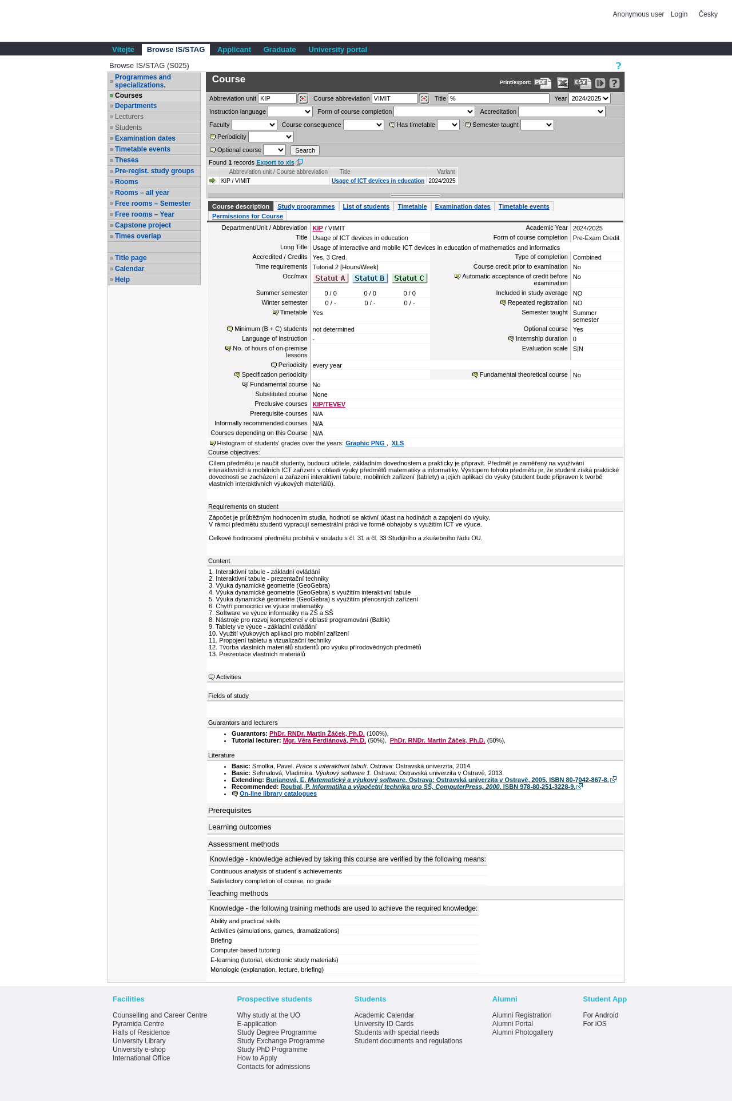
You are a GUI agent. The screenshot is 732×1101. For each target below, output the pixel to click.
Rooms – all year (142, 193)
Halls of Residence (141, 1032)
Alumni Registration (522, 1015)
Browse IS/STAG (176, 49)
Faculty (219, 124)
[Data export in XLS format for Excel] (563, 83)
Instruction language (237, 111)
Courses (128, 95)
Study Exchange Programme (280, 1041)
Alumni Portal (512, 1024)
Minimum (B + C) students (270, 328)
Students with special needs (397, 1032)
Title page (131, 258)
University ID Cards (384, 1024)
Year (560, 98)
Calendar (129, 269)
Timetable (412, 206)
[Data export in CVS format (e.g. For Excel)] (583, 83)
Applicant (234, 49)
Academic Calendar (385, 1015)
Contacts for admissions (273, 1067)
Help (122, 280)
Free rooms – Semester (153, 204)
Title (440, 98)
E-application (256, 1024)
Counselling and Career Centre (160, 1015)
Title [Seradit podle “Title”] (345, 172)
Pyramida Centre (138, 1024)
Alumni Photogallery (523, 1032)
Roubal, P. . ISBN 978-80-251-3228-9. (428, 786)
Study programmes (306, 206)
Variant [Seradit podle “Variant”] (446, 172)
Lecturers (129, 117)
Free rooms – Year (144, 214)
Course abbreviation (341, 98)
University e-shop (139, 1050)
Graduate (280, 49)
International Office (141, 1058)
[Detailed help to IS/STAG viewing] (614, 83)
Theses (126, 160)
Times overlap (138, 236)
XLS (398, 443)
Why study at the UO (268, 1015)
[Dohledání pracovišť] (303, 99)
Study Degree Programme (276, 1032)
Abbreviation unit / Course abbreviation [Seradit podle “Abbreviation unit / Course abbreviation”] (278, 172)
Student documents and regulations (409, 1041)
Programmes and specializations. (143, 81)
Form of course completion (354, 111)
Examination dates (145, 138)
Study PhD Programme (272, 1050)
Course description (240, 206)
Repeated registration (538, 302)
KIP (318, 228)
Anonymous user (639, 14)
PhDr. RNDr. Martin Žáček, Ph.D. (317, 733)
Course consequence (311, 124)
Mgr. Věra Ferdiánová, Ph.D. (325, 740)
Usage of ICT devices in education (378, 181)
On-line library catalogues (278, 793)
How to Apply (257, 1058)
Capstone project (143, 225)
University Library (139, 1041)
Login (679, 14)
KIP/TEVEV (329, 404)
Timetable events (142, 149)
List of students (366, 206)
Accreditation (498, 111)
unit (232, 98)
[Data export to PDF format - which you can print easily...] (543, 83)
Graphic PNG (366, 443)
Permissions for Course (247, 216)
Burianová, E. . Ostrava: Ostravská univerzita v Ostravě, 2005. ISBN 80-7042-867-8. (437, 779)
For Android (600, 1015)
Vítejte (123, 49)
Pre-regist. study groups (154, 171)
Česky (708, 14)
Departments (136, 106)
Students (128, 127)
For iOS (594, 1024)
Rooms (126, 182)
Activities (228, 676)
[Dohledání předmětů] (424, 99)
